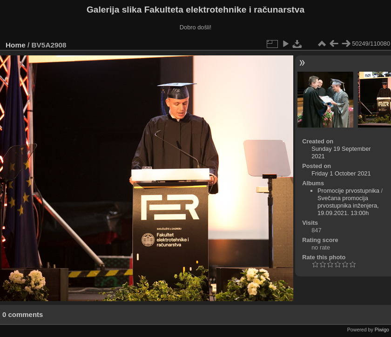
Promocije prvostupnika (348, 190)
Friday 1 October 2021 (341, 173)
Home (16, 45)
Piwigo (382, 329)
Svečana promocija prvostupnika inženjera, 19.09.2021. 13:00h (348, 205)
